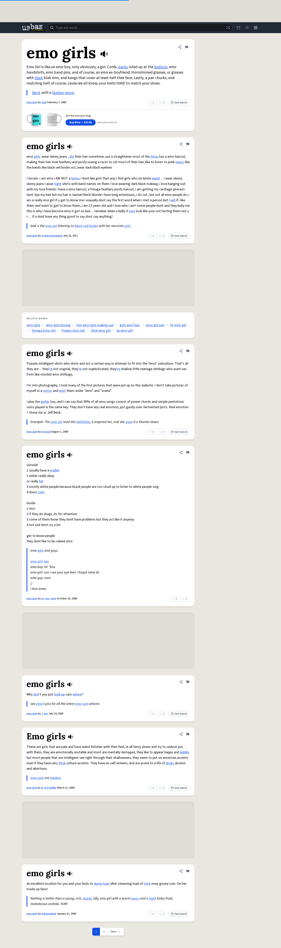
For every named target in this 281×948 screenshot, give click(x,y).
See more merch (107, 122)
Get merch (179, 103)
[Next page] (116, 932)
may (132, 211)
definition (83, 421)
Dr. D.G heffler (49, 788)
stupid (87, 898)
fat (41, 481)
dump (98, 883)
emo (39, 703)
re (51, 369)
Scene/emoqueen (51, 236)
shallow (55, 778)
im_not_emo (48, 599)
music (179, 162)
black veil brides (86, 225)
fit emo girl (178, 325)
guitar (45, 401)
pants (123, 67)
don (36, 694)
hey (46, 561)
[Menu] (255, 27)
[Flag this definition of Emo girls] (188, 734)
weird (156, 178)
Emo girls (32, 788)
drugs (170, 763)
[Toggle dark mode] (247, 27)
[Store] (238, 27)
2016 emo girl (101, 330)
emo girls (32, 102)
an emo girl (124, 330)
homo (75, 178)
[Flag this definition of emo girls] (186, 47)
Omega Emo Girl (44, 330)
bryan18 (46, 432)
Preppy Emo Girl (73, 330)
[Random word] (228, 27)
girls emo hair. (130, 325)
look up (59, 694)
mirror (47, 390)
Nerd (36, 92)
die (71, 156)
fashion (58, 92)
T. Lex (44, 714)
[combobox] (140, 28)
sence (69, 92)
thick (39, 78)
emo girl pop (155, 325)
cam (85, 703)
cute (41, 492)
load (106, 883)
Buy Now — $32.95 (80, 122)
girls (37, 156)
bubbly (184, 752)
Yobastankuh (48, 914)
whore (77, 694)
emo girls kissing (58, 325)
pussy (135, 898)
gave (129, 421)
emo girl (51, 225)
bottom (160, 67)
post (62, 390)
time (154, 156)
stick (147, 883)
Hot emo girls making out (95, 325)
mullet (54, 470)
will (172, 200)
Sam (43, 102)
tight (57, 183)
